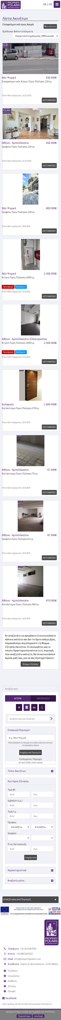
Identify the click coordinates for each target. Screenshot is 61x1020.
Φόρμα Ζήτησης (30, 664)
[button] (50, 26)
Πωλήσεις (13, 970)
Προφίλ (11, 991)
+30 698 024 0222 (24, 953)
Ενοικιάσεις (14, 975)
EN (50, 4)
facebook (9, 998)
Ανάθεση (12, 980)
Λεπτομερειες (49, 100)
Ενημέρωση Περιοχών (30, 752)
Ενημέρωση (30, 857)
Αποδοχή (38, 1016)
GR (44, 4)
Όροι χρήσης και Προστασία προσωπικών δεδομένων (27, 1004)
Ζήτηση (12, 986)
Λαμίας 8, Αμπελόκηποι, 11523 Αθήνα (39, 964)
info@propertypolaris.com (27, 958)
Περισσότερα (24, 1016)
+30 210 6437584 (28, 948)
